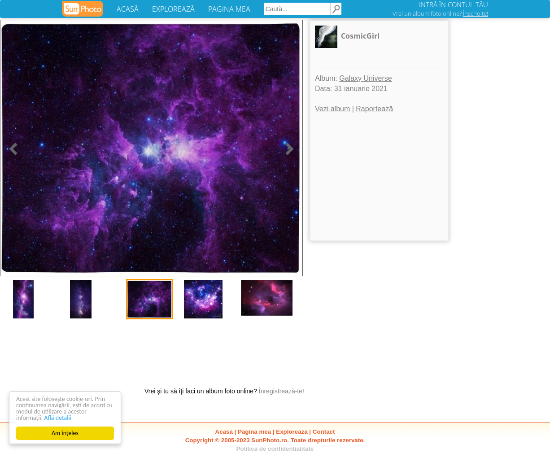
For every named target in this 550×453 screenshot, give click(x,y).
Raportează (374, 109)
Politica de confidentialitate (275, 448)
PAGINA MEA (229, 9)
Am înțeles (65, 433)
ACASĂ (128, 9)
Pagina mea (254, 431)
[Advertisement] (379, 180)
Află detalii (57, 418)
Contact (324, 431)
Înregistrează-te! (281, 391)
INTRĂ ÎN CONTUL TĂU (453, 4)
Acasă (224, 431)
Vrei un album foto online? (440, 13)
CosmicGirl (360, 36)
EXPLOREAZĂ (173, 9)
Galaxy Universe (365, 78)
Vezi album (332, 109)
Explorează (291, 431)
